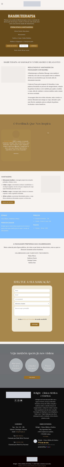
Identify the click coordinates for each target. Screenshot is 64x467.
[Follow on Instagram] (18, 400)
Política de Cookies (36, 466)
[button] (2, 4)
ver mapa (45, 436)
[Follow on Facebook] (15, 400)
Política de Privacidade (29, 319)
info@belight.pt (20, 432)
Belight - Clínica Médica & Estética (48, 440)
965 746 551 (19, 436)
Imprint (44, 466)
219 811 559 (19, 442)
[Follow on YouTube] (21, 400)
